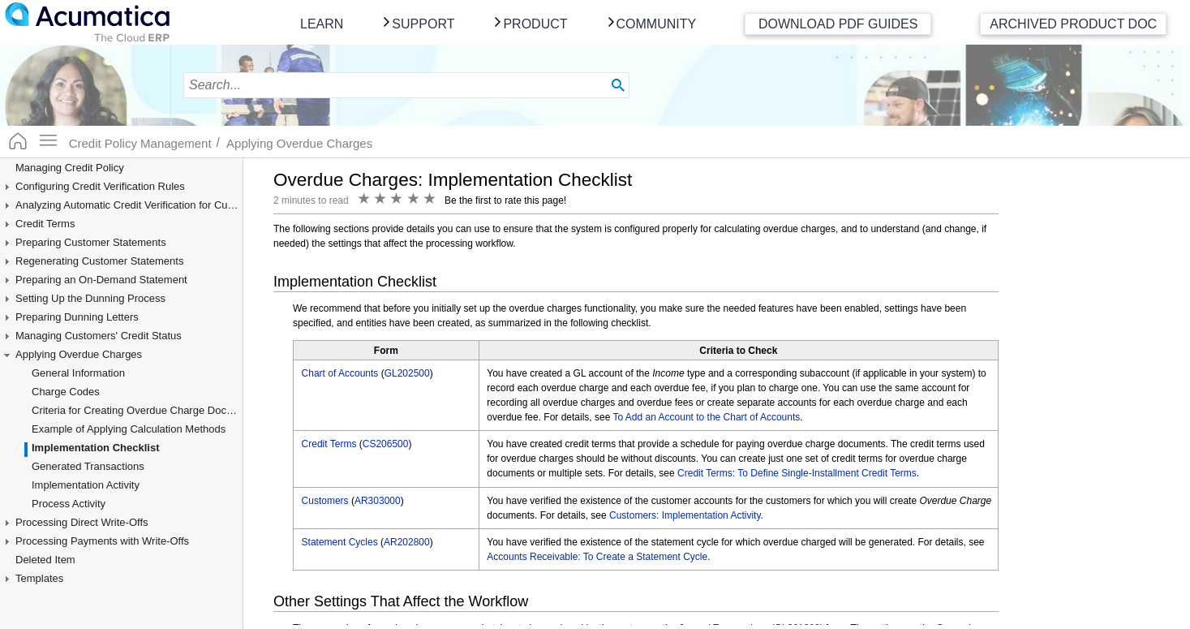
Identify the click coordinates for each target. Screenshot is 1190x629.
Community (656, 24)
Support (423, 24)
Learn (321, 24)
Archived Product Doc (1073, 24)
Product (535, 24)
